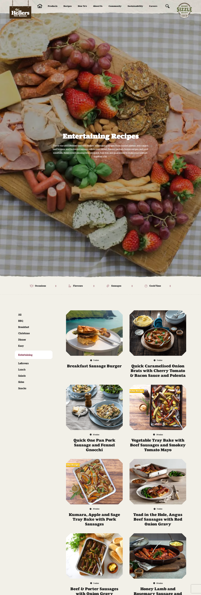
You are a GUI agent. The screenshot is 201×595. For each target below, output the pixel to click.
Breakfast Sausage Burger (94, 366)
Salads (22, 375)
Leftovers (23, 363)
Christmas (24, 333)
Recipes (67, 6)
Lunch (22, 369)
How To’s (82, 6)
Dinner (22, 339)
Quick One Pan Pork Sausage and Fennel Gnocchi (94, 445)
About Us (97, 6)
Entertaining (25, 354)
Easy (21, 345)
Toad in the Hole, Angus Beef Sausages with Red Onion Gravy (157, 519)
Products (52, 6)
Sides (21, 381)
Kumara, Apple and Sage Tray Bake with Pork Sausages (94, 519)
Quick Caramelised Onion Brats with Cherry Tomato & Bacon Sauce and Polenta (158, 371)
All (19, 314)
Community (115, 6)
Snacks (22, 388)
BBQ (20, 320)
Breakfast (23, 327)
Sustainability (135, 6)
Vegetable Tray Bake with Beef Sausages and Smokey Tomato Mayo (158, 445)
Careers (153, 6)
